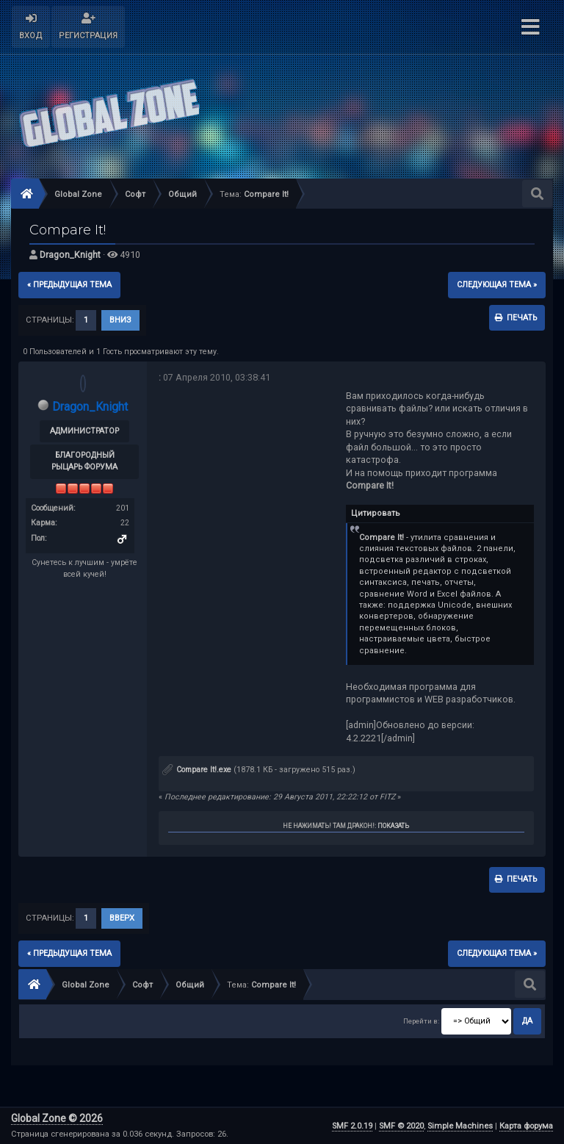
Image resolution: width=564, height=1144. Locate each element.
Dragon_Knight (70, 254)
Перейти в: (421, 1022)
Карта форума (526, 1126)
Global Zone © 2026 (57, 1118)
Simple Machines (460, 1126)
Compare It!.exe (196, 769)
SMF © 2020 (401, 1126)
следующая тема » (497, 284)
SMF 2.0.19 (352, 1126)
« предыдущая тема (69, 284)
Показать (393, 826)
